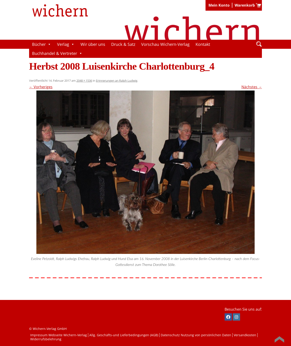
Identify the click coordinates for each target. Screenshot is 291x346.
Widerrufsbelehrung (45, 339)
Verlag (66, 44)
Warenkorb (245, 5)
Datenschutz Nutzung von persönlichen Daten (196, 335)
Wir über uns (92, 44)
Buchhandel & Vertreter (57, 53)
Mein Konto (219, 5)
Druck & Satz (123, 44)
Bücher (41, 44)
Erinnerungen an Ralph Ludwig (116, 81)
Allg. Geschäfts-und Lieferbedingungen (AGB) (123, 335)
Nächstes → (251, 86)
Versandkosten (245, 335)
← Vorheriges (41, 86)
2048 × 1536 (84, 81)
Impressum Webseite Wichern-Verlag (58, 335)
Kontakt (203, 44)
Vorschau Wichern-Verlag (165, 44)
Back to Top (279, 339)
